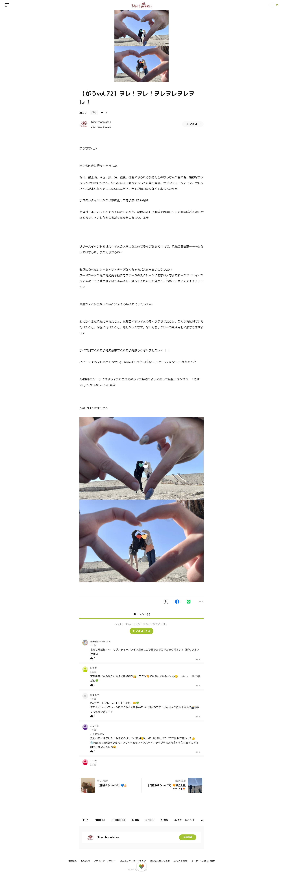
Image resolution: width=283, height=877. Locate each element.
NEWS (178, 820)
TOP (86, 820)
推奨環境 (72, 860)
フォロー (193, 124)
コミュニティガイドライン (133, 860)
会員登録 (188, 837)
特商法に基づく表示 (160, 860)
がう (94, 112)
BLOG (82, 112)
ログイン (272, 5)
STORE (161, 820)
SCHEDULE (125, 820)
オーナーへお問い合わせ (203, 861)
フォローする (141, 631)
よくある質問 (180, 860)
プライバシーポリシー (105, 860)
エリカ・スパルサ (201, 820)
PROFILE (103, 820)
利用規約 (85, 860)
